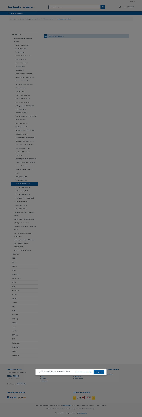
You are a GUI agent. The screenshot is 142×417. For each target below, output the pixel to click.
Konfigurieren (99, 372)
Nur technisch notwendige (84, 372)
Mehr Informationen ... (52, 372)
